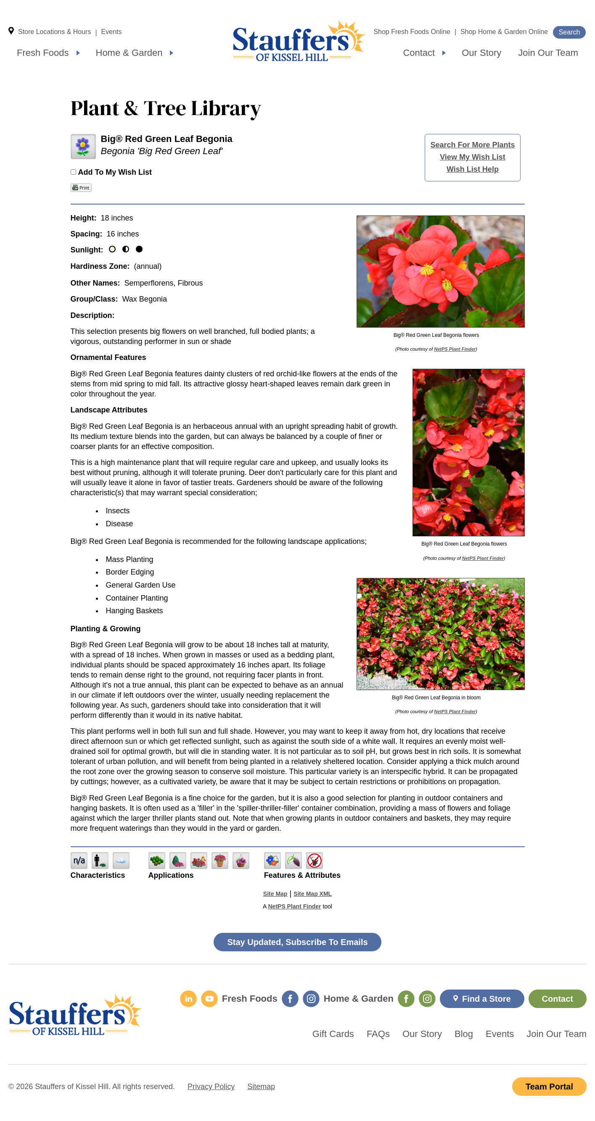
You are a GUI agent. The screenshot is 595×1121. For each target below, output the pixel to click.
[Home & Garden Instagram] (427, 998)
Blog (464, 1034)
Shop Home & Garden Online (504, 31)
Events (111, 31)
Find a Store (486, 998)
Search (569, 32)
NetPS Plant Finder (455, 349)
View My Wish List (472, 157)
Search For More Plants (472, 145)
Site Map (275, 893)
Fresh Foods (43, 52)
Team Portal (549, 1086)
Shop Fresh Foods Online (411, 31)
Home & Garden (129, 52)
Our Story (481, 52)
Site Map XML (313, 893)
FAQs (378, 1034)
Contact (419, 52)
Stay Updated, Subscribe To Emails (297, 942)
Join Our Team (548, 52)
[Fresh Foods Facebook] (290, 998)
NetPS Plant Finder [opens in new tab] (294, 906)
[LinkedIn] (188, 998)
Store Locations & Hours (54, 31)
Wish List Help (473, 169)
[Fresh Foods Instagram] (311, 998)
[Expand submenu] (78, 53)
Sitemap (261, 1086)
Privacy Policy (211, 1086)
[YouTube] (209, 998)
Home (299, 40)
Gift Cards (333, 1034)
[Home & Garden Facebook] (406, 998)
